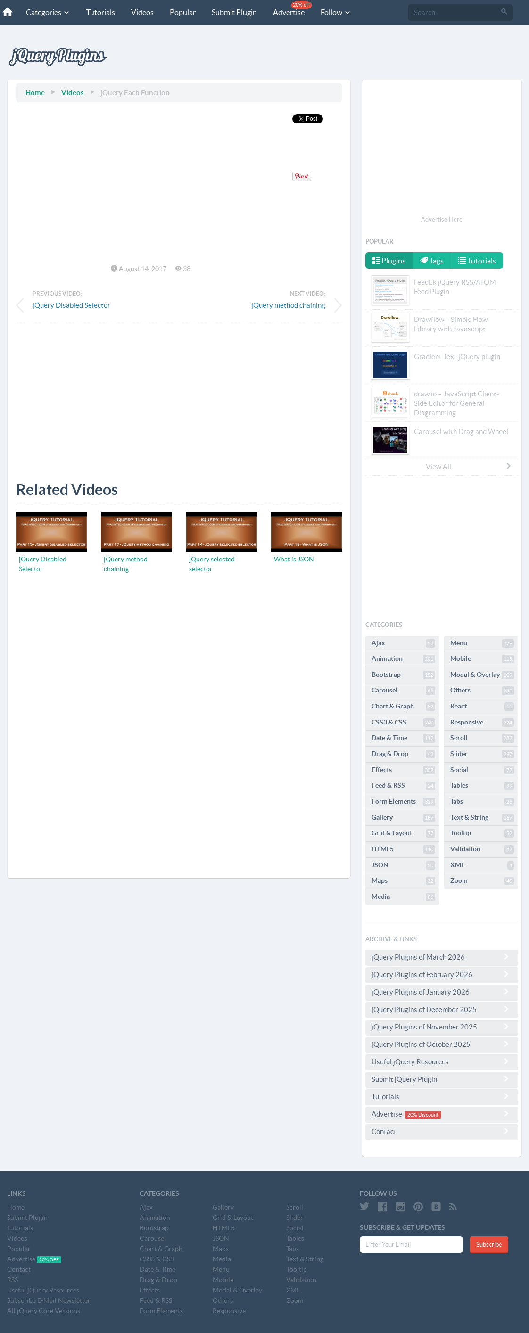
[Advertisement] (179, 394)
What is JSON (294, 559)
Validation (482, 849)
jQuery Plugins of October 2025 (442, 1044)
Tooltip (482, 833)
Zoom (482, 881)
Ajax (403, 643)
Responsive (482, 722)
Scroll (482, 738)
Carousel (403, 690)
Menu (482, 643)
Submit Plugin (234, 12)
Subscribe (489, 1244)
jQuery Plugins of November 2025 (442, 1026)
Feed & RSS (403, 786)
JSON (403, 865)
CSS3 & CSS (403, 722)
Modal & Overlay (482, 675)
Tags (432, 260)
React (482, 706)
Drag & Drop (403, 754)
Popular (183, 12)
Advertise (292, 8)
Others (482, 690)
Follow (336, 12)
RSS (12, 1280)
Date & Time (403, 738)
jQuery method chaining (288, 305)
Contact (442, 1131)
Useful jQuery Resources (442, 1061)
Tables (482, 786)
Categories (48, 12)
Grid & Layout (403, 833)
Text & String (482, 818)
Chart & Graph (403, 706)
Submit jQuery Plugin (442, 1079)
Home (35, 93)
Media (403, 897)
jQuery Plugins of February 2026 (442, 974)
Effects (403, 770)
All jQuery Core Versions (43, 1311)
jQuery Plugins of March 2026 (442, 957)
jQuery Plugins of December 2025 (442, 1009)
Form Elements (403, 802)
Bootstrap (403, 675)
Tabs (482, 802)
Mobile (482, 659)
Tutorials (100, 12)
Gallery (403, 818)
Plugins (388, 260)
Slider (482, 754)
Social (482, 770)
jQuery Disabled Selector (71, 305)
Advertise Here (442, 219)
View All (469, 466)
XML (482, 865)
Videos (142, 12)
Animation (403, 659)
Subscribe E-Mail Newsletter (49, 1300)
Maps (403, 881)
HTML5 (403, 849)
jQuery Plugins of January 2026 (442, 991)
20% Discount (422, 1115)
